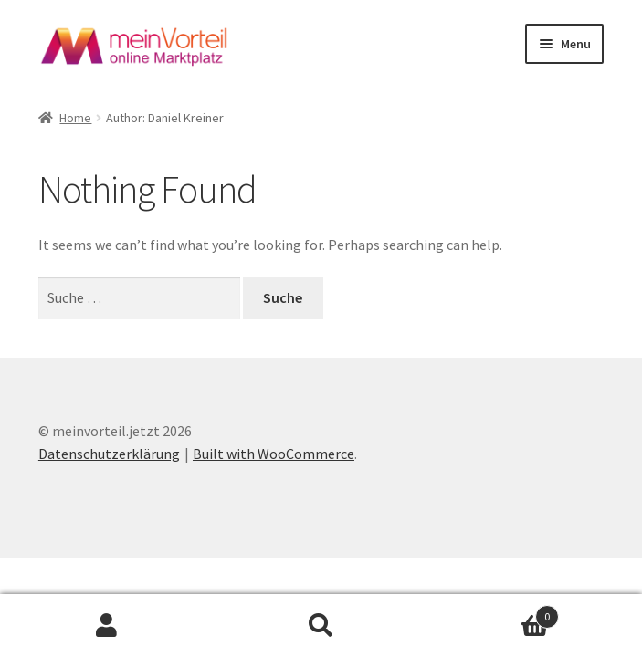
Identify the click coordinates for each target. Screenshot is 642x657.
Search (320, 626)
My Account (107, 626)
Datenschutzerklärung (109, 453)
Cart (493, 613)
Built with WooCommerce (273, 453)
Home (75, 118)
